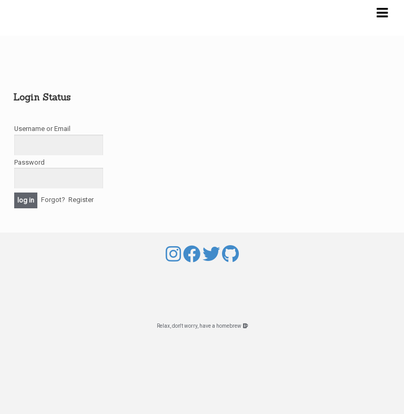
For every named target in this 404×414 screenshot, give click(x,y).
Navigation (382, 13)
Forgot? (53, 200)
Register (81, 200)
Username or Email (42, 129)
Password (29, 162)
